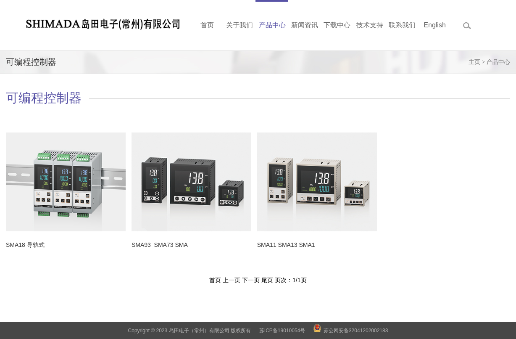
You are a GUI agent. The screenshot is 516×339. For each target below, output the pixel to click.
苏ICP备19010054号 (282, 331)
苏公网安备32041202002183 (356, 331)
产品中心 (498, 62)
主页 (474, 62)
